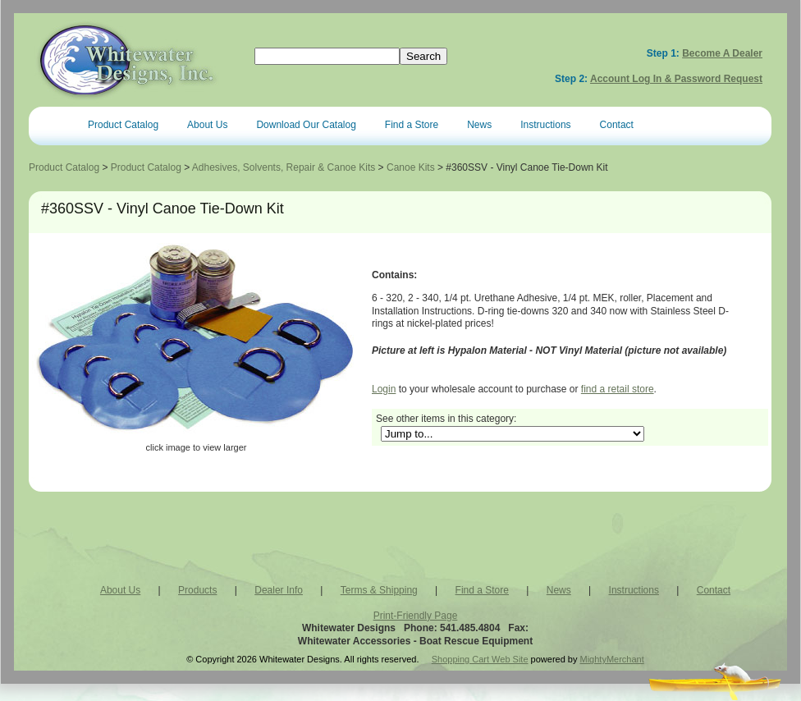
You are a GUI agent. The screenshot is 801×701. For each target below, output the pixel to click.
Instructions (545, 125)
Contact (617, 125)
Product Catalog (123, 125)
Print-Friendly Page (415, 615)
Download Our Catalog (305, 125)
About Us (207, 125)
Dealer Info (278, 590)
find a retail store (617, 389)
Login (384, 389)
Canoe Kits (411, 167)
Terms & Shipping (379, 590)
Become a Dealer (722, 53)
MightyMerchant (612, 659)
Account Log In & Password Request (676, 79)
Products (197, 590)
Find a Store (411, 125)
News (479, 125)
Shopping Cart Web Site (480, 659)
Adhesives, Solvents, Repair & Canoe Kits (283, 167)
